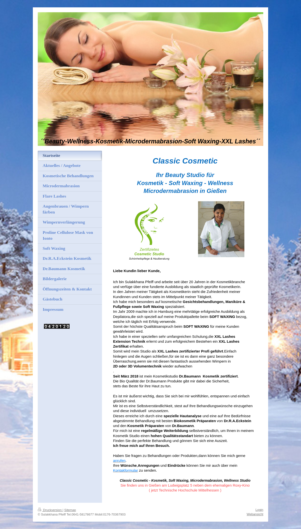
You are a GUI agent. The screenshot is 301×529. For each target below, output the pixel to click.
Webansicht (255, 514)
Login (259, 510)
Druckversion (50, 510)
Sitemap (70, 510)
